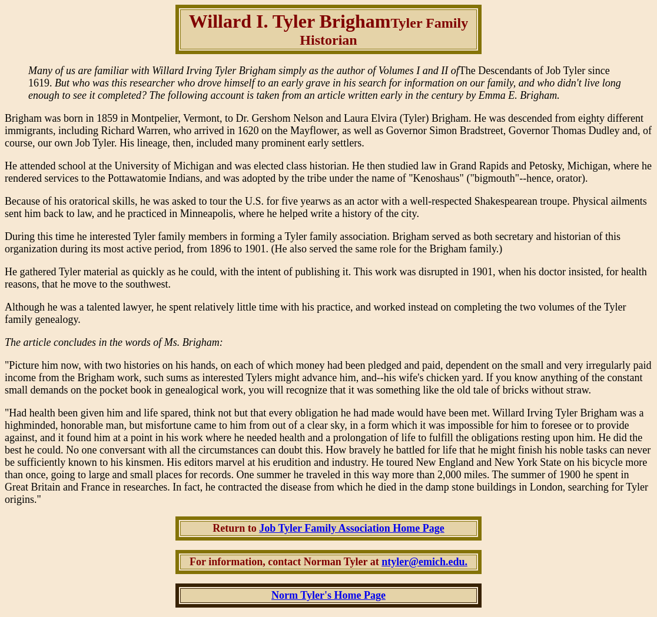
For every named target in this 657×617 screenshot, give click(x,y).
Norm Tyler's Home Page (328, 595)
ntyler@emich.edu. (424, 562)
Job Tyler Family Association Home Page (351, 528)
